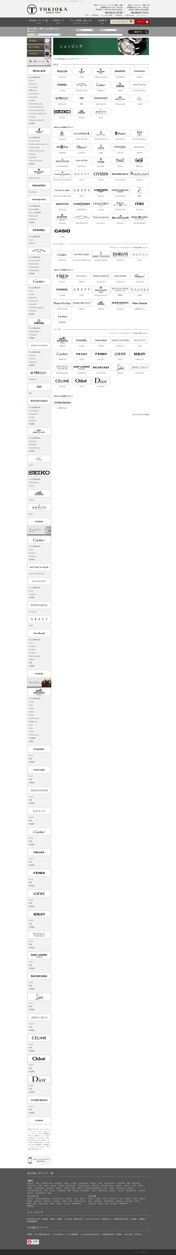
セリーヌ (100, 1203)
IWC (30, 393)
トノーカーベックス (34, 260)
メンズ (31, 239)
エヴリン (31, 711)
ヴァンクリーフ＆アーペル (36, 573)
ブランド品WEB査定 (72, 1234)
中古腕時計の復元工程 (108, 1234)
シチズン (111, 1188)
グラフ (31, 625)
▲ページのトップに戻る (141, 414)
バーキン (31, 701)
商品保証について (106, 1218)
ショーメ (94, 1190)
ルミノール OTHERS (35, 212)
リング (31, 549)
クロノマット (33, 441)
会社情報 (119, 15)
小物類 (31, 741)
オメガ (100, 1183)
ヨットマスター (33, 97)
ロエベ (90, 1201)
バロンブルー (33, 297)
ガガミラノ (80, 1188)
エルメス (31, 499)
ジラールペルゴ (61, 1190)
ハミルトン (130, 1188)
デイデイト (32, 116)
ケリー (31, 705)
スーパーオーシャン (34, 447)
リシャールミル (120, 1188)
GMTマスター (33, 90)
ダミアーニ (69, 1198)
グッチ (105, 1188)
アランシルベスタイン (107, 1185)
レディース (32, 243)
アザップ (31, 731)
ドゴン (31, 728)
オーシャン (32, 358)
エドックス (121, 1190)
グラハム (140, 1185)
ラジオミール (33, 219)
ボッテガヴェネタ (109, 1201)
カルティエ (93, 1183)
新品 (31, 29)
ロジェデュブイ (136, 1183)
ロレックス (30, 1183)
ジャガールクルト (39, 1188)
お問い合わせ (129, 15)
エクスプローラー (34, 93)
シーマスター (33, 334)
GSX (69, 1190)
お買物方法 (142, 1218)
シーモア (31, 417)
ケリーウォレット (34, 734)
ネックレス (32, 552)
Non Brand (30, 1205)
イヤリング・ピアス (34, 656)
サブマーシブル (33, 215)
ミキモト (52, 1203)
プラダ (135, 1198)
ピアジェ (66, 1188)
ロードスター (33, 310)
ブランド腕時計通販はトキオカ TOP (63, 58)
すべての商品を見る (34, 77)
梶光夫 (29, 1203)
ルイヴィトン (50, 1188)
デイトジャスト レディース (36, 110)
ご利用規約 (134, 1218)
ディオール (114, 1203)
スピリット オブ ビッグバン (37, 150)
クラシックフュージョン (36, 160)
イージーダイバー (34, 410)
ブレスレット (33, 556)
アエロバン (32, 153)
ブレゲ (31, 465)
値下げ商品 (46, 29)
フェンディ (113, 1190)
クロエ (107, 1203)
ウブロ (37, 1183)
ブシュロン (67, 1203)
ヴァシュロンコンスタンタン (93, 1188)
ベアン (31, 724)
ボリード (31, 708)
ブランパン (30, 1192)
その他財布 (32, 738)
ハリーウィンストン (110, 1183)
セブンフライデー (71, 1185)
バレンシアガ (129, 1201)
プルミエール (33, 361)
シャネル (73, 1183)
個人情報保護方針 (32, 1221)
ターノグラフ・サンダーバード (37, 113)
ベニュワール (33, 304)
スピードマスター (34, 331)
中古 (37, 29)
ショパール (127, 1185)
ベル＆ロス (119, 1185)
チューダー (59, 1188)
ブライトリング (31, 1185)
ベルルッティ (98, 1201)
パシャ (31, 290)
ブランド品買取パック (58, 1234)
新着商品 (59, 1218)
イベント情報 (68, 1218)
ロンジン (52, 1190)
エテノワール (95, 1185)
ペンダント (32, 649)
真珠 (30, 662)
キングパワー (33, 157)
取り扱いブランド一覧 (33, 1218)
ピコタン (31, 714)
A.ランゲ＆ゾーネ (131, 1190)
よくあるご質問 (107, 15)
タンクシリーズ (33, 300)
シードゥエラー (33, 87)
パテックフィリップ (34, 177)
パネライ (66, 1183)
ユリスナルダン (85, 1190)
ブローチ (31, 659)
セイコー (31, 485)
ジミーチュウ (92, 1203)
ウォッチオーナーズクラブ (92, 1218)
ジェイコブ (61, 1185)
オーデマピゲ (33, 191)
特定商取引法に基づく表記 (121, 1218)
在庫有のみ (33, 31)
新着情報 (95, 15)
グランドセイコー (34, 482)
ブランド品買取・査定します (42, 1234)
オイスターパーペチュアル (36, 120)
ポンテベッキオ (43, 1203)
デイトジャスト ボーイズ (36, 106)
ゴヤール (105, 1198)
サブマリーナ (33, 83)
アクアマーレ (33, 420)
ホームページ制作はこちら (141, 1252)
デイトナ (31, 80)
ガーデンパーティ (34, 718)
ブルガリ (29, 1188)
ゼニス (31, 513)
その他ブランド (76, 1203)
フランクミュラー (83, 1183)
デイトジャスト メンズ (35, 103)
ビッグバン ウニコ (34, 147)
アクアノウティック (83, 1185)
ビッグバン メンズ (34, 140)
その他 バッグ (33, 721)
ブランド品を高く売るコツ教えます (90, 1234)
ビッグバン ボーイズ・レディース (39, 144)
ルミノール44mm (34, 209)
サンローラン (119, 1201)
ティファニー (33, 611)
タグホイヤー (33, 379)
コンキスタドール (34, 267)
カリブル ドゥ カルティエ (36, 307)
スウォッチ (76, 1190)
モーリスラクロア (40, 1192)
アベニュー (32, 355)
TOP (87, 15)
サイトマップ (142, 15)
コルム (134, 1185)
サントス (31, 294)
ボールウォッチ (103, 1190)
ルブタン (137, 1201)
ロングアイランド (34, 263)
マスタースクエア (34, 270)
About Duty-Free (78, 1218)
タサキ (35, 1203)
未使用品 (56, 29)
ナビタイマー (33, 444)
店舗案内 (29, 1234)
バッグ (31, 755)
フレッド (82, 1198)
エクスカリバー (33, 413)
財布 (30, 758)
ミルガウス (32, 100)
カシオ (49, 1192)
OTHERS (31, 123)
